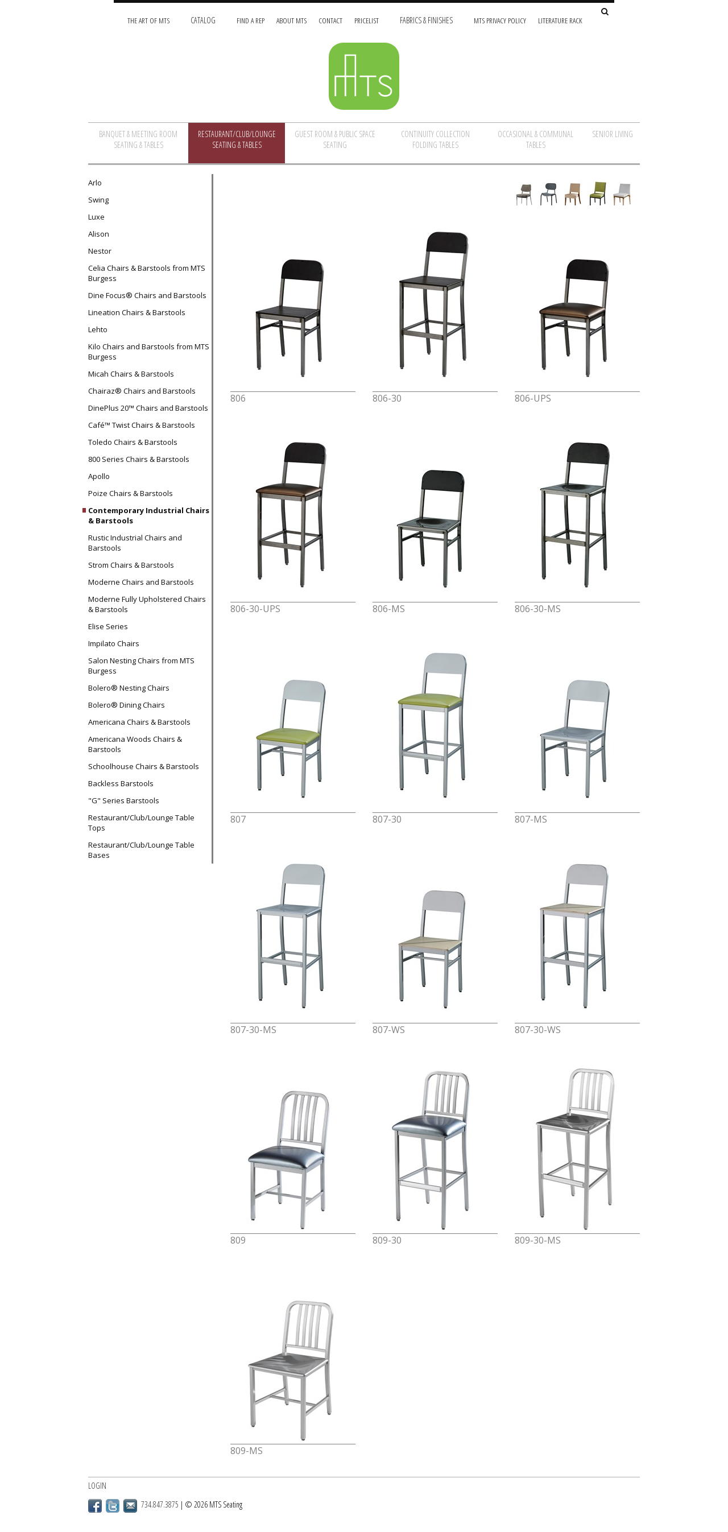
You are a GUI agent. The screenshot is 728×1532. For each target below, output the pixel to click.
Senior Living (612, 134)
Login (97, 1485)
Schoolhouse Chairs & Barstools (143, 766)
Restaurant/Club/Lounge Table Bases (141, 850)
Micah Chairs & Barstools (131, 374)
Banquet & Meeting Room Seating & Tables (138, 139)
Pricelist (366, 20)
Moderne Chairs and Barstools (141, 582)
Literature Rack (560, 20)
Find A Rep (250, 20)
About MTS (291, 20)
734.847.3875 (160, 1504)
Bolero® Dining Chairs (126, 705)
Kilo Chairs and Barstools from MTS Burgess (148, 351)
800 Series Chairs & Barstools (138, 459)
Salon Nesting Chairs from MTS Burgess (141, 665)
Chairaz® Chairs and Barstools (142, 391)
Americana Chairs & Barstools (139, 722)
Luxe (96, 217)
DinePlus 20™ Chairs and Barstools (148, 408)
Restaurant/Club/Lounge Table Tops (141, 822)
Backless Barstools (121, 783)
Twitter (112, 1506)
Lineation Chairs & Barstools (136, 312)
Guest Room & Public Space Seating (335, 139)
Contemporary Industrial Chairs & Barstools (148, 515)
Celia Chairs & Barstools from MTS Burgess (146, 273)
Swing (98, 200)
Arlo (95, 182)
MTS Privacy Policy (500, 20)
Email (130, 1506)
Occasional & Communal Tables (535, 139)
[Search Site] (605, 12)
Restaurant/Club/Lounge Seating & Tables (237, 139)
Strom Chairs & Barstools (131, 565)
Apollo (99, 476)
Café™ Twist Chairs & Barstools (141, 425)
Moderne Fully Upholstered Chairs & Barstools (147, 604)
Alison (98, 234)
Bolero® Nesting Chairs (128, 688)
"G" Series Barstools (123, 800)
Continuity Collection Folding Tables (435, 139)
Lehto (97, 329)
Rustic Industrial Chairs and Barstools (135, 542)
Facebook (95, 1506)
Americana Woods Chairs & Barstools (135, 744)
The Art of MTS (148, 20)
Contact (330, 20)
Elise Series (108, 626)
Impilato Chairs (113, 643)
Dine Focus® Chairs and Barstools (147, 295)
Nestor (99, 251)
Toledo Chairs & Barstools (132, 442)
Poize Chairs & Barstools (130, 493)
